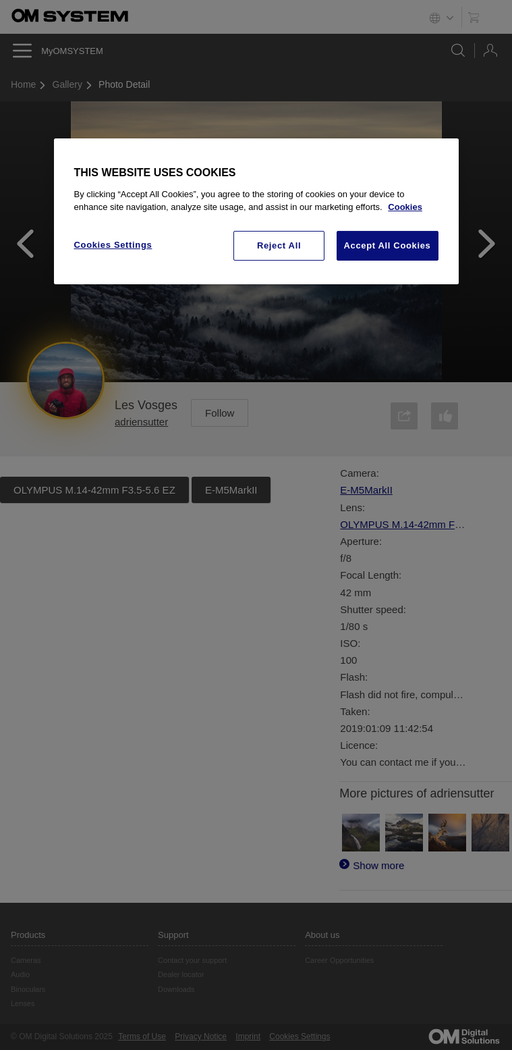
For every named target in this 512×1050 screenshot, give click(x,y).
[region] (256, 211)
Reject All (279, 245)
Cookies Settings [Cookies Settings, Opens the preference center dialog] (113, 245)
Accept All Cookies (387, 245)
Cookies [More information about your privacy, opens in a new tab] (405, 207)
